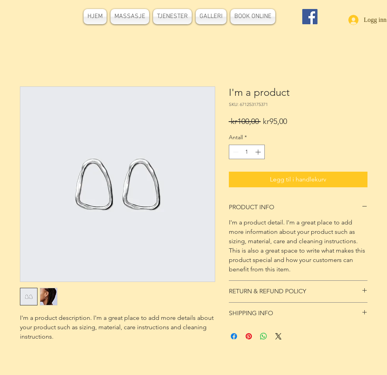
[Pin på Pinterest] (248, 336)
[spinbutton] (247, 152)
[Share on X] (278, 336)
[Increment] (259, 152)
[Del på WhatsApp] (263, 336)
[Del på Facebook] (234, 336)
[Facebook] (309, 16)
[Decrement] (235, 152)
